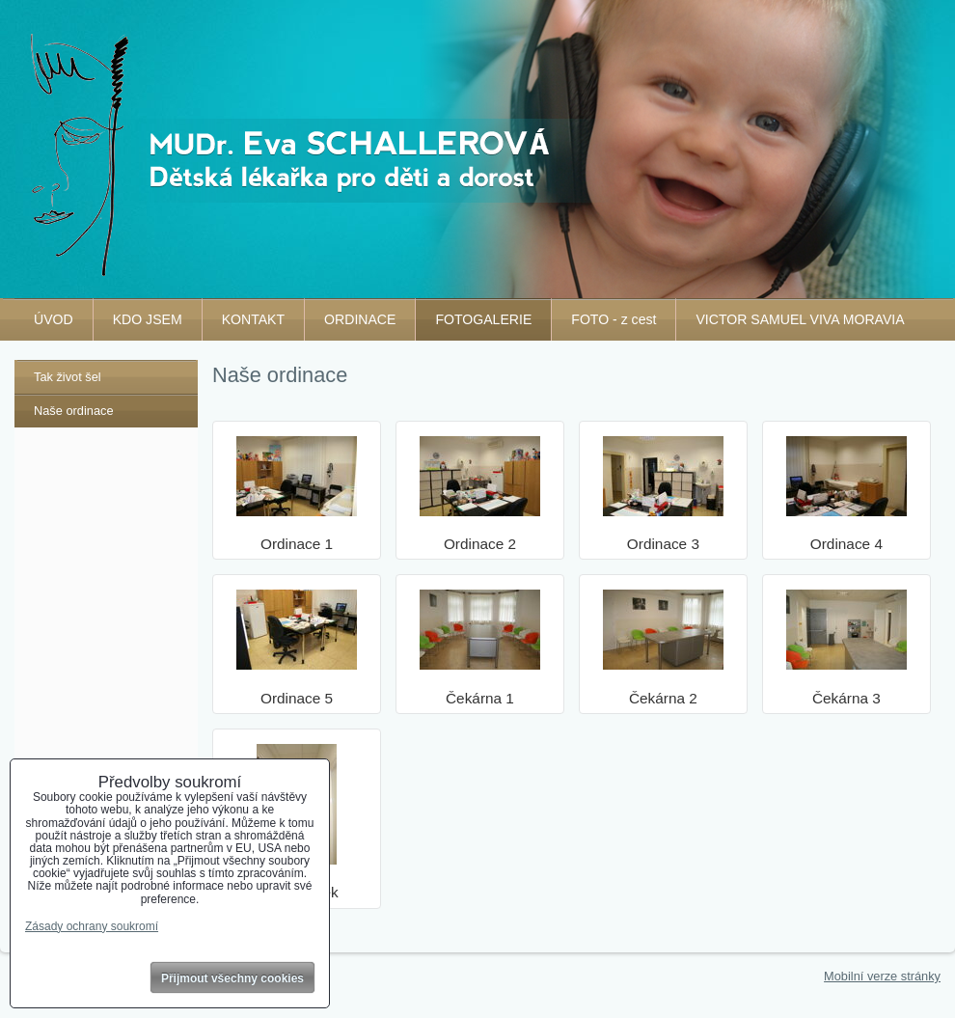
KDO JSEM (147, 319)
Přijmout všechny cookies (232, 978)
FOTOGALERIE (483, 319)
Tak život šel (67, 377)
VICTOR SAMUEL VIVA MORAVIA (800, 319)
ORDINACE (360, 319)
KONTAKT (253, 319)
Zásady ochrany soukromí (91, 926)
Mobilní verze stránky (882, 976)
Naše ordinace (74, 410)
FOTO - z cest (613, 319)
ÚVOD (53, 319)
